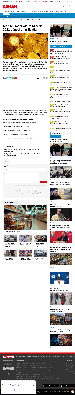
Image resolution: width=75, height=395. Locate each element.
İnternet (29, 374)
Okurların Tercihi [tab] (55, 136)
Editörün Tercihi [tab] (66, 136)
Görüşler (52, 11)
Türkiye (35, 363)
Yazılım (41, 374)
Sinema (34, 376)
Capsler (30, 378)
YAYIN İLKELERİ (33, 356)
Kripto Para (30, 11)
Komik (38, 376)
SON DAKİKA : (6, 17)
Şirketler (56, 14)
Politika (24, 363)
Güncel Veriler (19, 14)
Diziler (23, 372)
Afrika (41, 365)
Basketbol (26, 370)
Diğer (49, 370)
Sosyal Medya (35, 374)
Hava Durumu (69, 363)
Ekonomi (23, 11)
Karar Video (45, 11)
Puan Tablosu (69, 367)
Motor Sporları (44, 370)
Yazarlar (12, 11)
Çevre (39, 363)
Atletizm (37, 370)
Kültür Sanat (37, 372)
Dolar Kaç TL (69, 369)
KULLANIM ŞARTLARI (42, 356)
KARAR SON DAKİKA (8, 368)
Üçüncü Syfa (29, 363)
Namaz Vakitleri (70, 365)
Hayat (39, 11)
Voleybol (32, 370)
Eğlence (43, 372)
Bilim (44, 374)
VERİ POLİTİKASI (60, 356)
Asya (38, 365)
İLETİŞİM (24, 356)
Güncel (7, 11)
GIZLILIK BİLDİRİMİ (52, 356)
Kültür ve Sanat (45, 378)
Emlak (39, 14)
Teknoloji (19, 374)
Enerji (43, 14)
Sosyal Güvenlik (49, 14)
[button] (35, 78)
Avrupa (34, 365)
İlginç (42, 376)
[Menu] (65, 11)
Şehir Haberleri (69, 371)
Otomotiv (13, 14)
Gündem (27, 376)
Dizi (31, 376)
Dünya (18, 11)
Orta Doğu (24, 365)
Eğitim (43, 363)
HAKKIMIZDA (19, 356)
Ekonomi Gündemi (28, 14)
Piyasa (35, 14)
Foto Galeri (19, 379)
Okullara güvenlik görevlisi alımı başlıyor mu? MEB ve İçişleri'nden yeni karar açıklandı (30, 17)
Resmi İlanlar (59, 11)
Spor (35, 11)
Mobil (24, 374)
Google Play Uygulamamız (52, 386)
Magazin (27, 372)
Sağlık (31, 372)
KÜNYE (28, 356)
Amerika (30, 365)
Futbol (22, 370)
